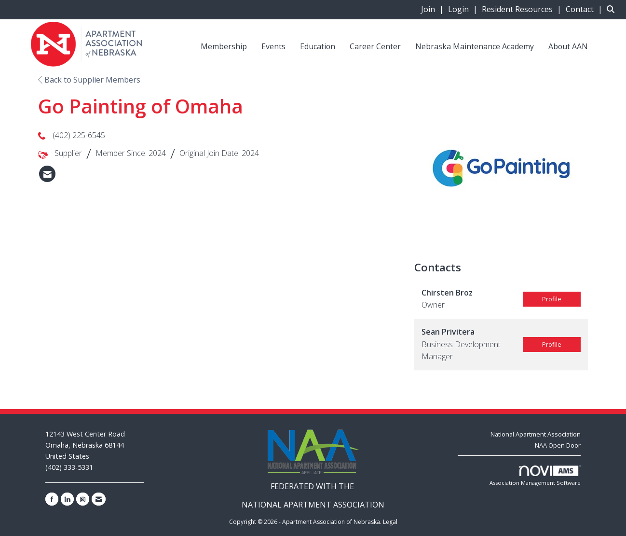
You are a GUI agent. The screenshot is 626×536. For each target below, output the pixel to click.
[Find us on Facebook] (51, 499)
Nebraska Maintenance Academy (474, 46)
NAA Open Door (558, 445)
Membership (224, 46)
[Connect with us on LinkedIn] (67, 499)
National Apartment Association (535, 434)
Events (273, 46)
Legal (390, 522)
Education (317, 46)
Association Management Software (535, 475)
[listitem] (433, 9)
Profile (551, 299)
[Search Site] (613, 9)
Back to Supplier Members (89, 79)
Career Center (375, 46)
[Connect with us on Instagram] (82, 499)
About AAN (568, 46)
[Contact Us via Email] (99, 499)
